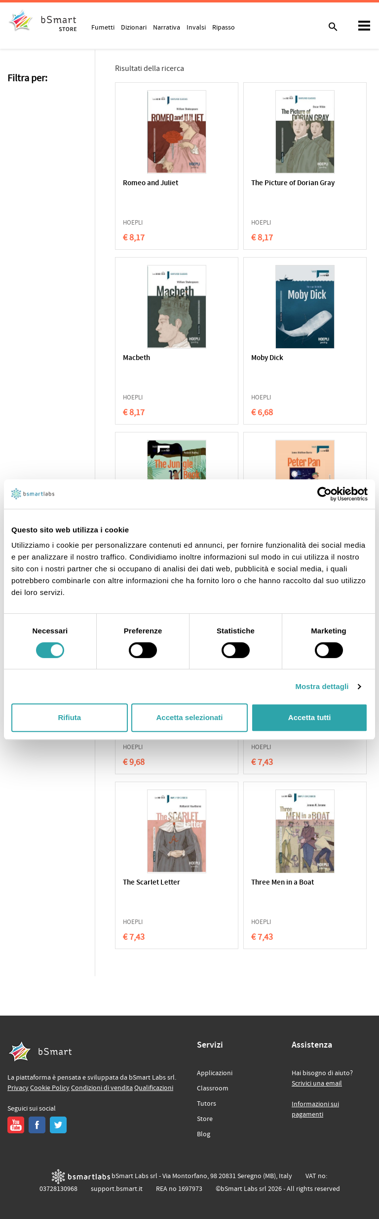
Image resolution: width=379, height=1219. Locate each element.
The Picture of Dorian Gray (293, 183)
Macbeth (136, 358)
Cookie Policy (50, 1088)
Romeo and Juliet (150, 183)
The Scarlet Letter (151, 883)
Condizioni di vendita (102, 1088)
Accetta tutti (309, 717)
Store (205, 1119)
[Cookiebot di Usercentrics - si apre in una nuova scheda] (324, 494)
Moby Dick (267, 358)
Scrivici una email (317, 1083)
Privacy (18, 1088)
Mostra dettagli (321, 686)
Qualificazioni (153, 1088)
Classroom (212, 1088)
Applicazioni (214, 1073)
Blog (203, 1134)
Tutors (206, 1103)
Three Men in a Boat (282, 883)
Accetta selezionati (189, 717)
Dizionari (134, 27)
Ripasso (223, 27)
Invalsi (196, 27)
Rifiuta (69, 717)
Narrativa (166, 27)
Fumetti (102, 27)
